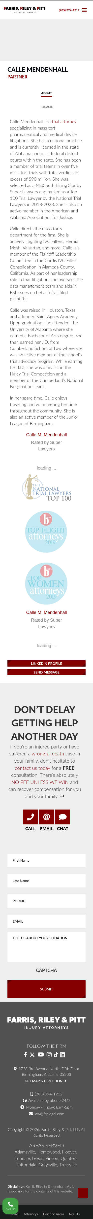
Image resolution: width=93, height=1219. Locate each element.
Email (46, 820)
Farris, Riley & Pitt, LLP (60, 1129)
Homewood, (49, 1151)
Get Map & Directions (45, 1081)
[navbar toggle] (84, 10)
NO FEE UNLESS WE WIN (40, 782)
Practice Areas (53, 1214)
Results (74, 1214)
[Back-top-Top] (83, 1193)
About (46, 93)
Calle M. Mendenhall (46, 434)
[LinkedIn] (64, 1054)
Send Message (46, 672)
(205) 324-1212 (69, 10)
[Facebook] (25, 1054)
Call (30, 820)
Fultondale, (26, 1164)
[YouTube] (41, 1054)
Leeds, (38, 1158)
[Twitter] (32, 1054)
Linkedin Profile (46, 663)
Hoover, (69, 1151)
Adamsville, (25, 1151)
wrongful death (48, 753)
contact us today (32, 768)
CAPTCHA (46, 970)
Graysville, (48, 1164)
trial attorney (64, 121)
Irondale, (22, 1158)
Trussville (68, 1164)
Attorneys (31, 1214)
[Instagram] (49, 1054)
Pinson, (52, 1158)
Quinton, (69, 1158)
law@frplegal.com (49, 1113)
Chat (62, 820)
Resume (46, 106)
